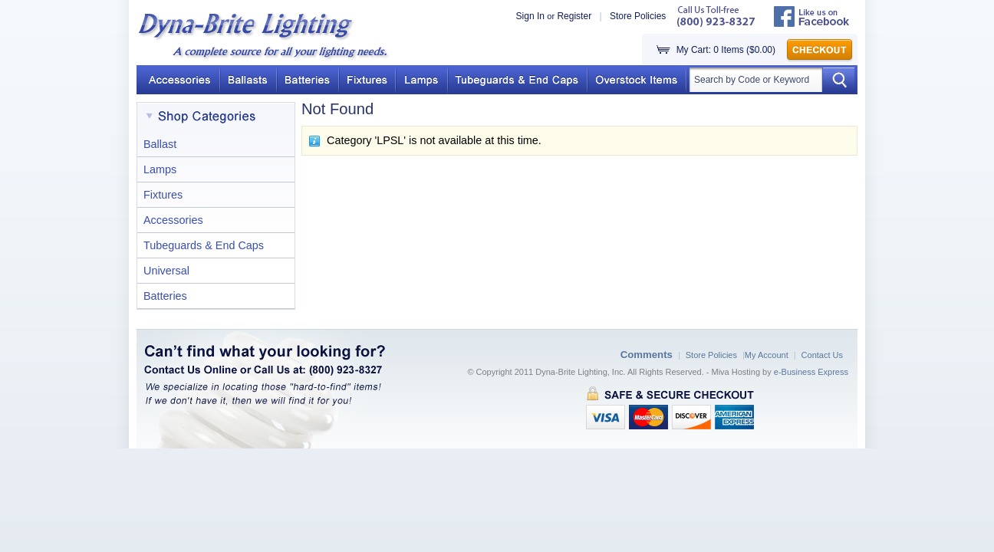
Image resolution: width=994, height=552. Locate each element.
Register (574, 16)
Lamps (159, 169)
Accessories (173, 220)
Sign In (530, 16)
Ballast (159, 144)
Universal (166, 270)
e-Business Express (811, 371)
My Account (766, 355)
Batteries (165, 296)
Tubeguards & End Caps (203, 245)
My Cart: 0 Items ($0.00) (725, 49)
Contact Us (822, 355)
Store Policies (638, 16)
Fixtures (163, 195)
